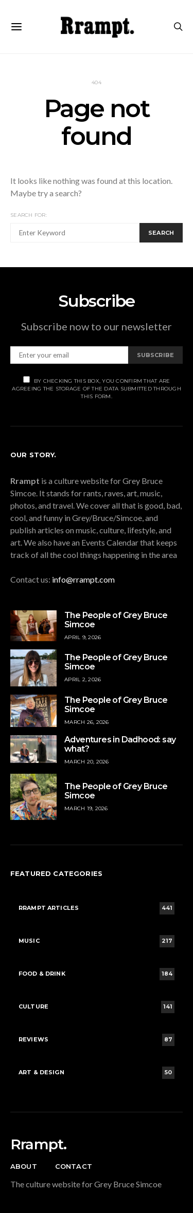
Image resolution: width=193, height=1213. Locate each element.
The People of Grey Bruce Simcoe (116, 619)
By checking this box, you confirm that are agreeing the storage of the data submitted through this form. (96, 388)
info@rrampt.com (83, 579)
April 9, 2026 (82, 637)
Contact (73, 1166)
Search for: (28, 215)
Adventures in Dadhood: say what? (120, 744)
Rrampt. (38, 1144)
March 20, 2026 (86, 761)
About (23, 1166)
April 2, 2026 (82, 679)
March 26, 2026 (86, 722)
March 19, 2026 (86, 808)
